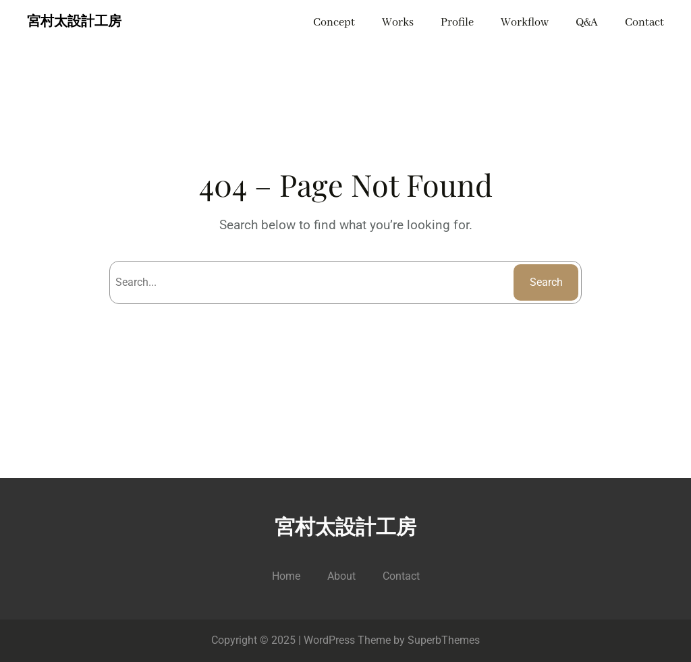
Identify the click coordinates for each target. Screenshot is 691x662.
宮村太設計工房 (74, 22)
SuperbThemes (444, 640)
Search (546, 282)
